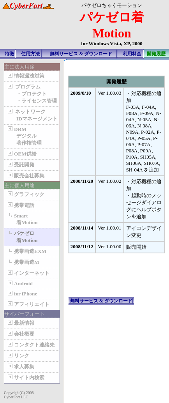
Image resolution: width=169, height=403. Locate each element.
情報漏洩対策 (25, 76)
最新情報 (20, 323)
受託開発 (20, 165)
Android (19, 283)
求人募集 (20, 366)
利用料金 (132, 54)
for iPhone (21, 294)
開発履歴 (156, 54)
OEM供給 (21, 154)
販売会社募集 (25, 176)
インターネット (27, 273)
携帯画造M (22, 262)
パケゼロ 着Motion (21, 236)
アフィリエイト (27, 304)
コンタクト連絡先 (30, 345)
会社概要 (20, 334)
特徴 (9, 54)
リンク (17, 356)
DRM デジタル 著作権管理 (24, 136)
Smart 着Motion (21, 219)
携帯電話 (20, 205)
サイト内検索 (25, 377)
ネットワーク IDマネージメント (32, 115)
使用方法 (30, 54)
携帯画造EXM (26, 251)
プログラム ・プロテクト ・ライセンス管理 (31, 94)
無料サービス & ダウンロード (81, 54)
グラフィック (25, 194)
